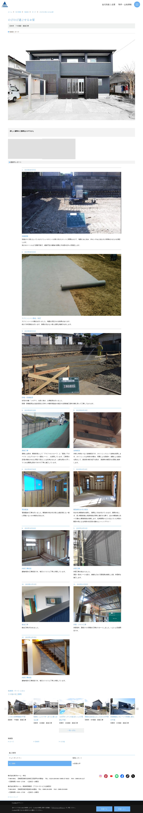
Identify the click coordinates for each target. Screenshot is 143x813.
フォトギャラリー (15, 758)
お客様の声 (76, 763)
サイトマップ (13, 797)
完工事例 (12, 763)
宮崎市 (37, 741)
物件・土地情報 (125, 4)
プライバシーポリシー (58, 808)
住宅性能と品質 (108, 4)
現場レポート (77, 758)
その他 (62, 741)
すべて (11, 741)
